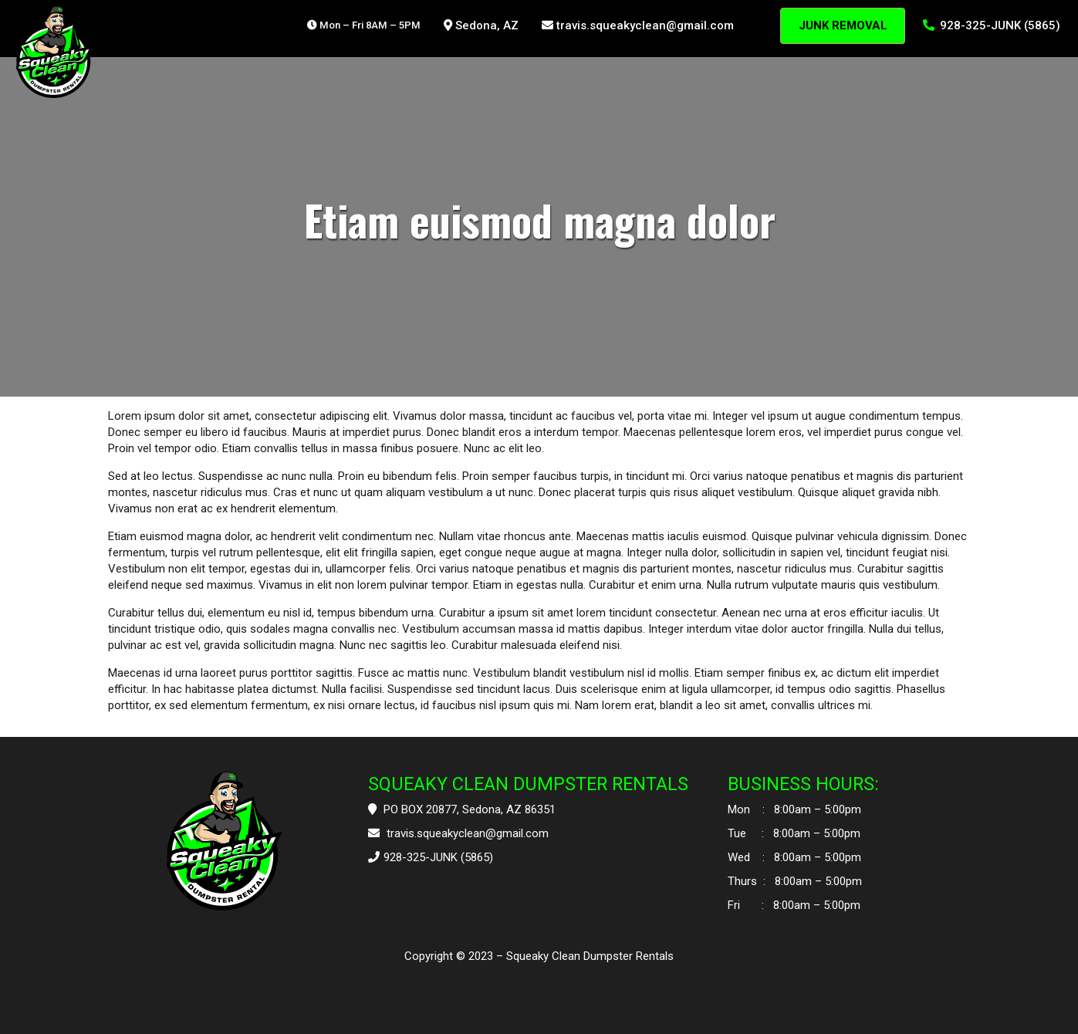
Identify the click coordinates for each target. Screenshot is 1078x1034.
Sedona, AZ (481, 25)
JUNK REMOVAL (843, 25)
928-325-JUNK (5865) (992, 25)
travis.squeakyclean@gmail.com (638, 25)
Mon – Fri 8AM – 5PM (364, 25)
